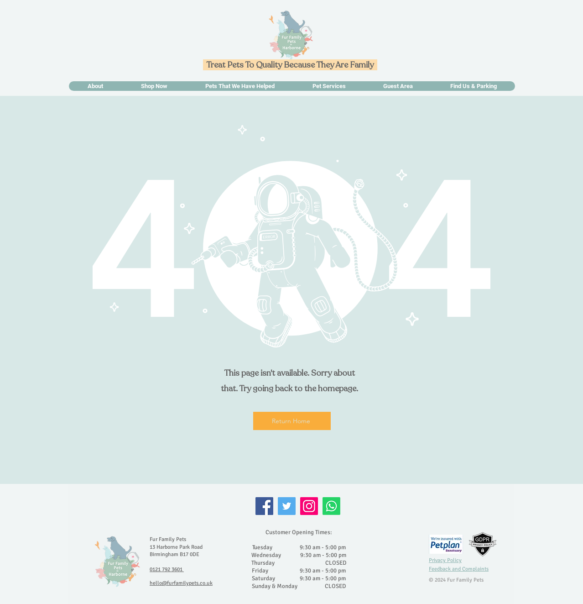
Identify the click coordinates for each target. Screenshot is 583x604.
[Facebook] (264, 506)
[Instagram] (309, 506)
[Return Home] (292, 421)
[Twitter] (287, 506)
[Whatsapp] (331, 506)
